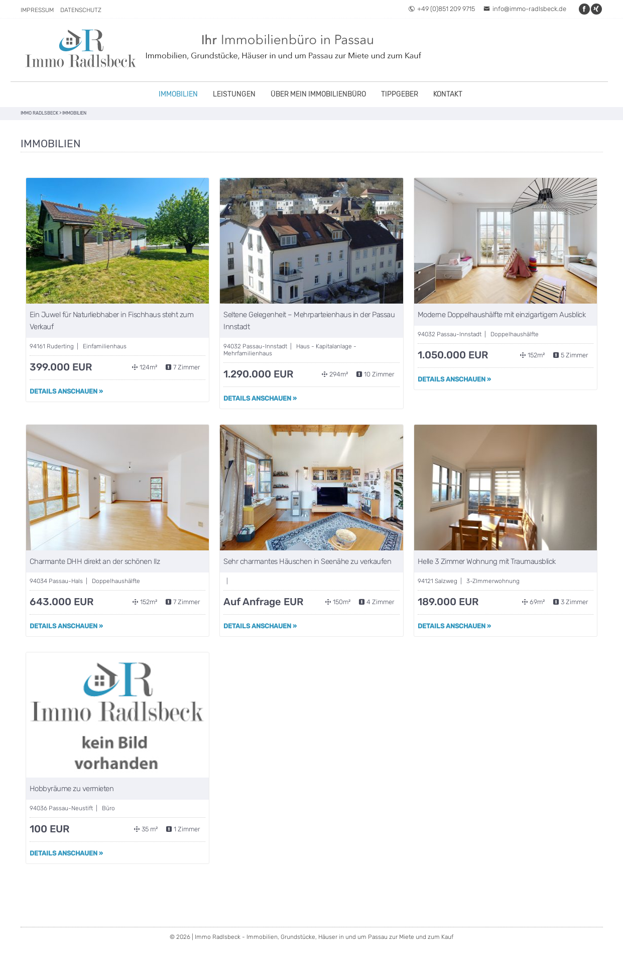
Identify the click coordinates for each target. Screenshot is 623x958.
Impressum (37, 10)
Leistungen (234, 94)
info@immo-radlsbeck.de (524, 9)
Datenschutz (80, 10)
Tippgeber (399, 94)
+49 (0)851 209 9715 (441, 9)
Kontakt (447, 94)
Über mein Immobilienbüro (318, 94)
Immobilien (178, 94)
